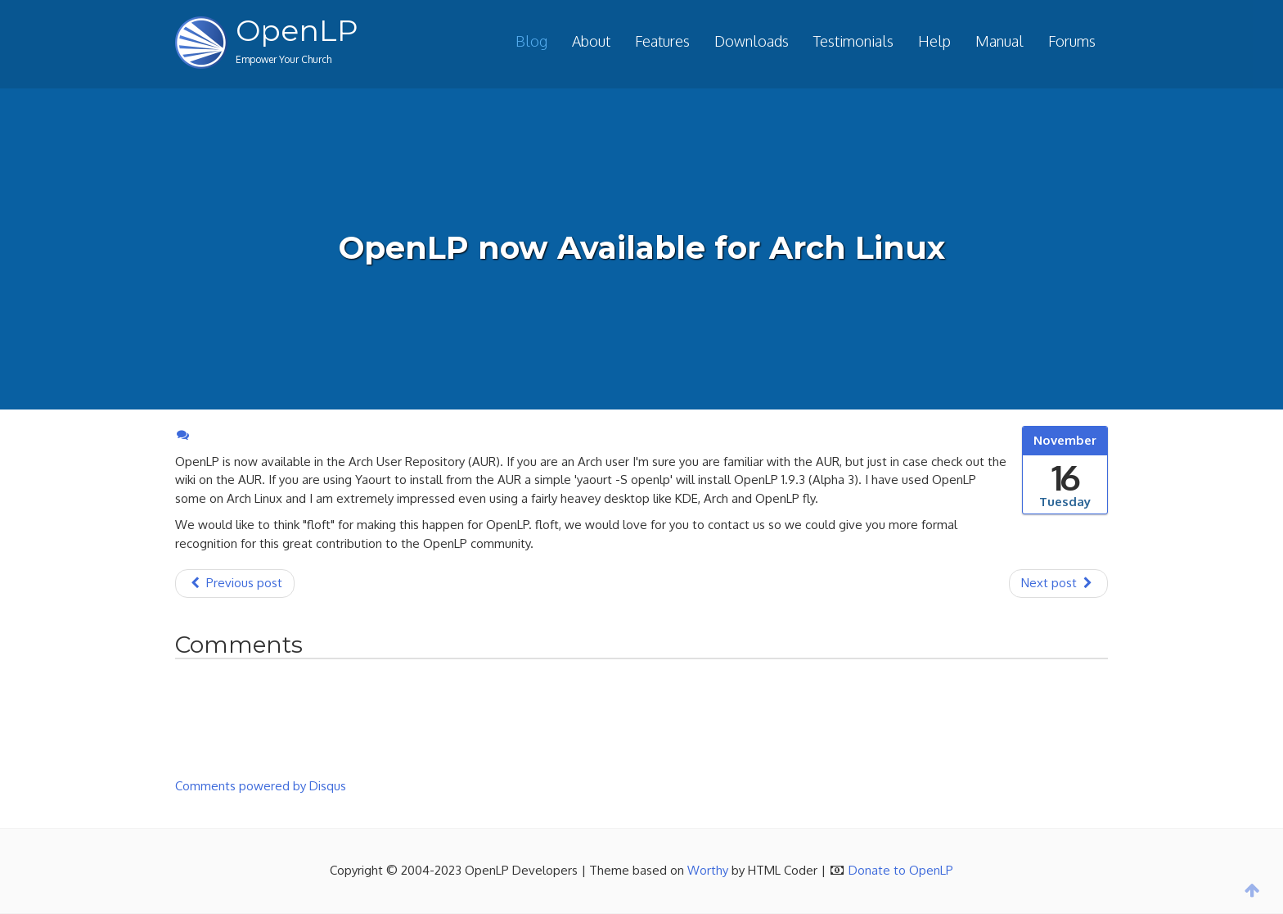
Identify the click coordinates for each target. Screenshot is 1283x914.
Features (662, 41)
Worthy (707, 870)
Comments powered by (260, 786)
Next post (1058, 582)
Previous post (234, 582)
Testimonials (853, 41)
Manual (999, 41)
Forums (1072, 41)
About (591, 41)
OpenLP (297, 30)
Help (934, 41)
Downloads (751, 41)
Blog (531, 41)
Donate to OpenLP (901, 870)
